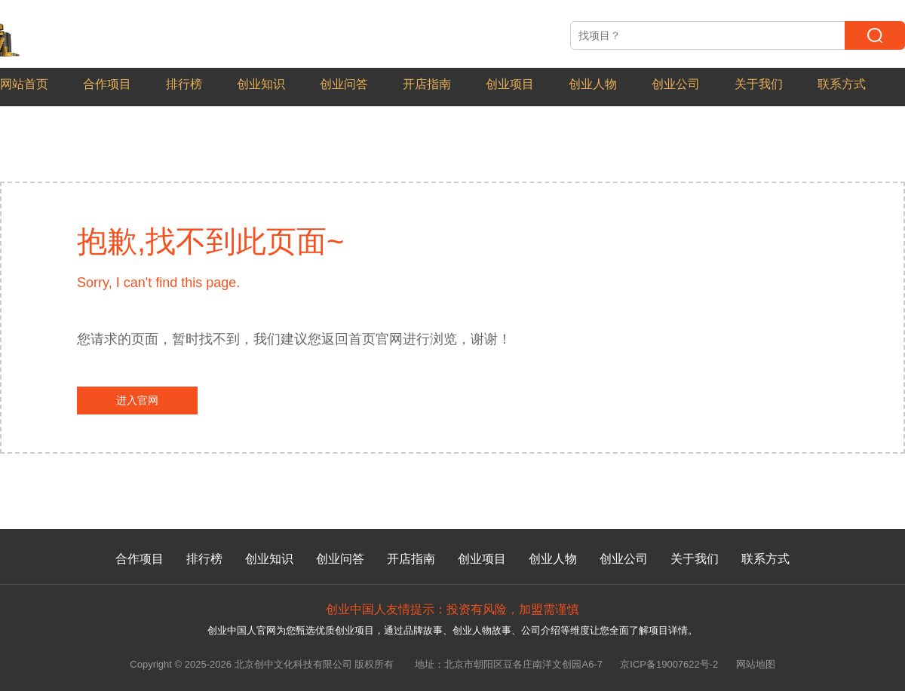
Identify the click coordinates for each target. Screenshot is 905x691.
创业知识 (261, 84)
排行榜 (184, 84)
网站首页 (24, 84)
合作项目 (107, 84)
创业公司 (676, 84)
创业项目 (510, 84)
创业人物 (593, 84)
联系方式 (842, 84)
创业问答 (344, 84)
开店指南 (427, 84)
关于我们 (759, 84)
